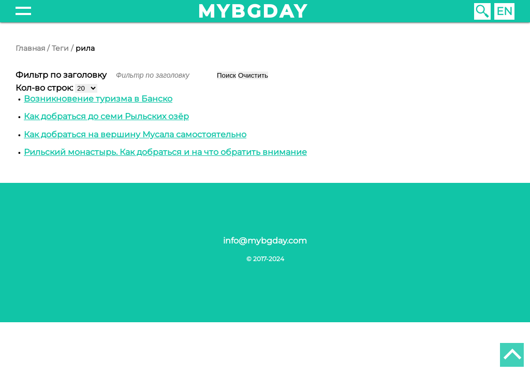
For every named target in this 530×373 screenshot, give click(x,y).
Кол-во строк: (45, 88)
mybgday (253, 11)
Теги (60, 48)
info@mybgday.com (265, 241)
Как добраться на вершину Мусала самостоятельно (135, 134)
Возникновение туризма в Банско (98, 99)
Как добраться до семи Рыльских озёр (106, 116)
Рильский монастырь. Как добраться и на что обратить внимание (165, 152)
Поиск (226, 75)
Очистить (253, 75)
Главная (30, 48)
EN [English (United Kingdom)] (504, 11)
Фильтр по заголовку (62, 75)
